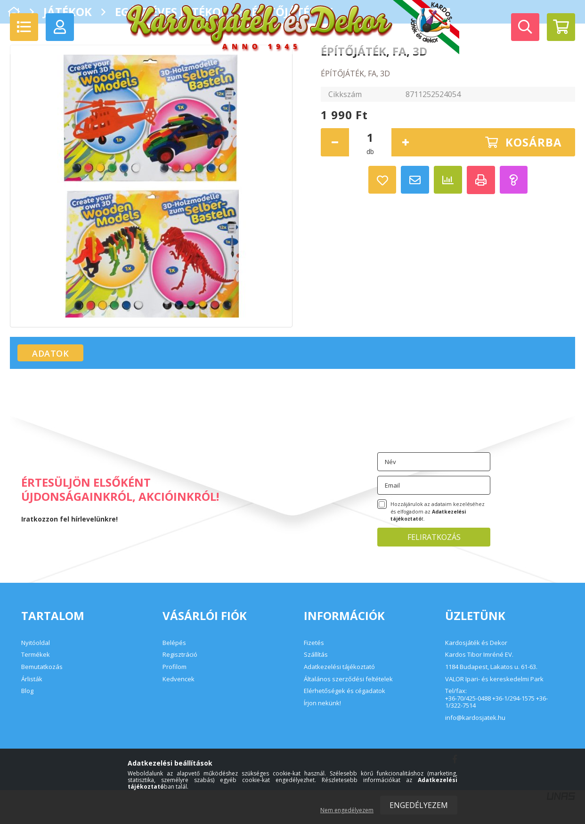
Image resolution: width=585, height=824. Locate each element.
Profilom (174, 666)
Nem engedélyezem (347, 810)
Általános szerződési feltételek (348, 679)
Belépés (174, 642)
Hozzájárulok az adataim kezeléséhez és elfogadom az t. (437, 511)
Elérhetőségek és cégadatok (344, 690)
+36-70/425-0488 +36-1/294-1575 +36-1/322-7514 (496, 702)
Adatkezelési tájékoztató (339, 666)
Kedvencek (178, 679)
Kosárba (533, 142)
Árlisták (31, 679)
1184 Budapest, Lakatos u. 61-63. (491, 667)
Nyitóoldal (35, 642)
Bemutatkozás (42, 666)
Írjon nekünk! (322, 703)
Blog (27, 690)
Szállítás (316, 654)
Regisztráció (179, 654)
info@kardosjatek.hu (475, 718)
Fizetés (314, 642)
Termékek (35, 654)
